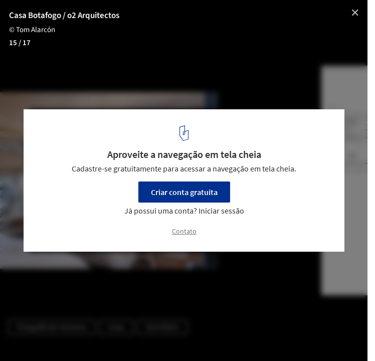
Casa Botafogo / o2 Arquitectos (64, 16)
